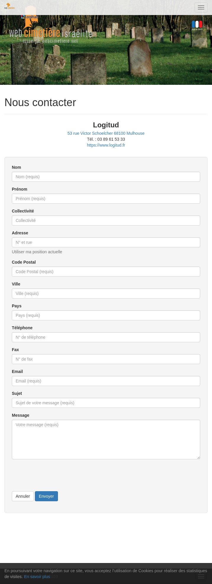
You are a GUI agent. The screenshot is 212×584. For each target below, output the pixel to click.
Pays (17, 306)
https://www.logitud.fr (106, 145)
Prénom (19, 189)
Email (17, 371)
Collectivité (23, 211)
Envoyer (46, 496)
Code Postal (24, 262)
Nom (16, 167)
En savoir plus (37, 576)
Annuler (23, 496)
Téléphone (22, 327)
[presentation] (57, 475)
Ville (16, 284)
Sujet (17, 393)
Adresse (20, 233)
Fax (15, 349)
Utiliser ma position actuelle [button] (37, 251)
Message (20, 415)
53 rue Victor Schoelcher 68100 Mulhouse (105, 133)
